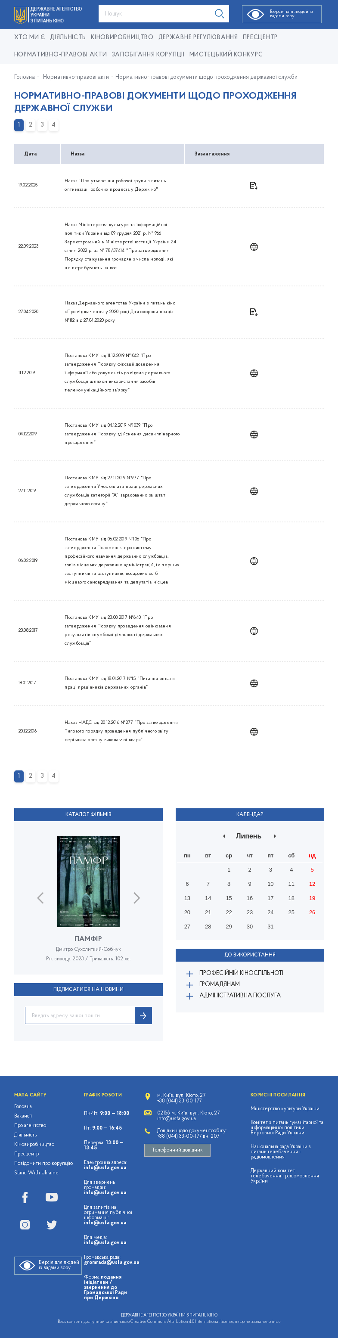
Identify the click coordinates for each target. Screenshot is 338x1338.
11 (291, 884)
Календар (250, 814)
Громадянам (219, 984)
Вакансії (23, 1116)
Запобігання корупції (148, 55)
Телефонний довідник (177, 1150)
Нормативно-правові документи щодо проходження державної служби (206, 78)
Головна (24, 78)
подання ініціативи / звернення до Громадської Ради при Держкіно (105, 1288)
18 (291, 898)
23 (250, 912)
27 (187, 926)
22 (229, 912)
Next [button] (136, 898)
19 (312, 898)
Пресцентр (260, 37)
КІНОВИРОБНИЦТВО (122, 37)
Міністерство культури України (285, 1108)
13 (187, 898)
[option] (88, 905)
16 (250, 898)
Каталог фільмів (88, 814)
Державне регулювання (198, 37)
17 (270, 898)
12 (312, 884)
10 (270, 884)
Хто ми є (30, 37)
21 (208, 912)
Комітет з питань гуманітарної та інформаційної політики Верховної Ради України (287, 1128)
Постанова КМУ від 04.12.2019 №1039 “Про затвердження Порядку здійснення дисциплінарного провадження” (122, 434)
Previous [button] (40, 898)
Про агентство (30, 1125)
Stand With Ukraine (36, 1173)
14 (208, 898)
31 (270, 926)
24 (270, 912)
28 (208, 926)
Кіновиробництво (34, 1144)
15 (229, 898)
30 (250, 926)
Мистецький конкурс (226, 55)
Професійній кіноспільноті (241, 973)
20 (187, 912)
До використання (250, 955)
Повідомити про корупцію (43, 1163)
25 (291, 912)
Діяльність (68, 37)
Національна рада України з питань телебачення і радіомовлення (281, 1152)
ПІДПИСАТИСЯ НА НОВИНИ (88, 989)
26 (312, 912)
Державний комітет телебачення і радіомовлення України (285, 1176)
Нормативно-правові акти (60, 55)
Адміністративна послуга (240, 996)
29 (229, 926)
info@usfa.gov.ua (105, 1167)
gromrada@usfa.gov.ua (111, 1262)
